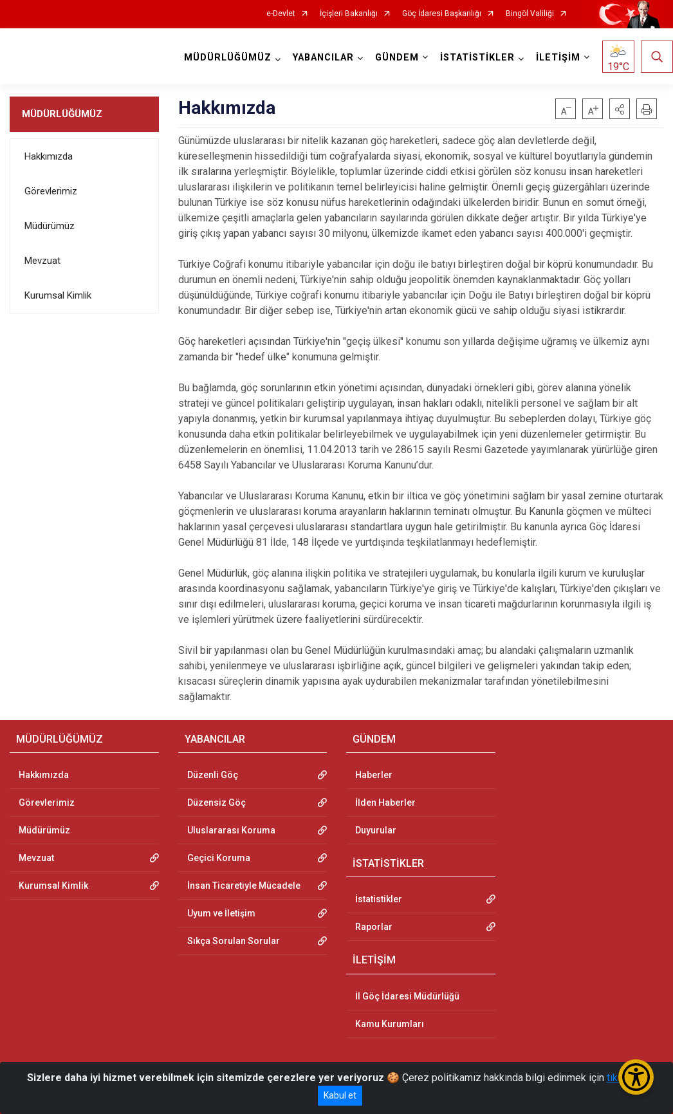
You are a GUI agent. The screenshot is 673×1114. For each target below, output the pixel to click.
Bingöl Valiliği (530, 14)
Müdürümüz (49, 226)
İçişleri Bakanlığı (349, 14)
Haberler (373, 775)
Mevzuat (42, 260)
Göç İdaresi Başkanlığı (441, 14)
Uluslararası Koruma (231, 830)
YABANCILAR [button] (323, 57)
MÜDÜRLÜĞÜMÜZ (62, 114)
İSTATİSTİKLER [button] (477, 57)
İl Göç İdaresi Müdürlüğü (407, 996)
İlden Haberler (385, 802)
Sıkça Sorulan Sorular (233, 941)
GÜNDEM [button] (397, 57)
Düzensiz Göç (216, 802)
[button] (619, 108)
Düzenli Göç (212, 775)
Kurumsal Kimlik (57, 295)
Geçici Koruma (218, 858)
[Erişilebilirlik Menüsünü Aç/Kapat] (636, 1077)
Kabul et (340, 1095)
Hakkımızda (48, 156)
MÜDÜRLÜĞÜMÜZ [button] (228, 57)
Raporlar (373, 927)
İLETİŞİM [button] (558, 57)
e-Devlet (280, 14)
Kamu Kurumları (389, 1024)
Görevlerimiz (50, 191)
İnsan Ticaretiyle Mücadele (243, 885)
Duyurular (375, 830)
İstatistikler (378, 899)
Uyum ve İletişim (221, 913)
